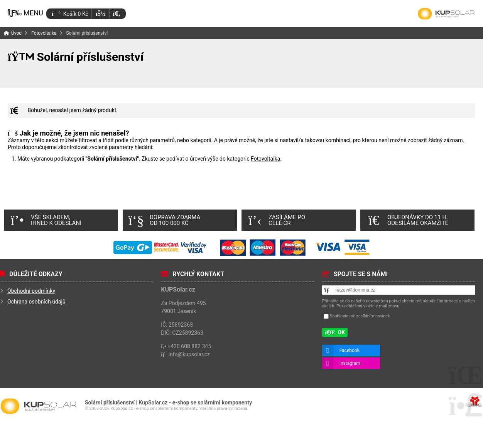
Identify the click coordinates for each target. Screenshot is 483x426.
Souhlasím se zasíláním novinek (360, 316)
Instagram (349, 363)
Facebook (349, 350)
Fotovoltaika (43, 33)
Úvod (446, 14)
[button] (116, 13)
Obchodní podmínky (31, 291)
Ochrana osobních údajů (36, 302)
